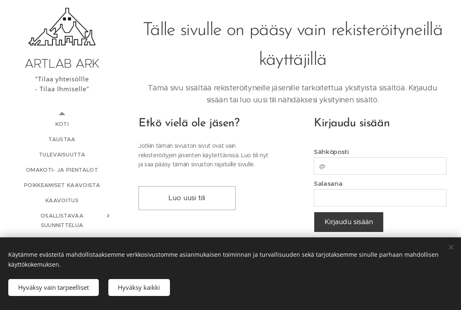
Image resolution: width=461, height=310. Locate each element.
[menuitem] (62, 124)
